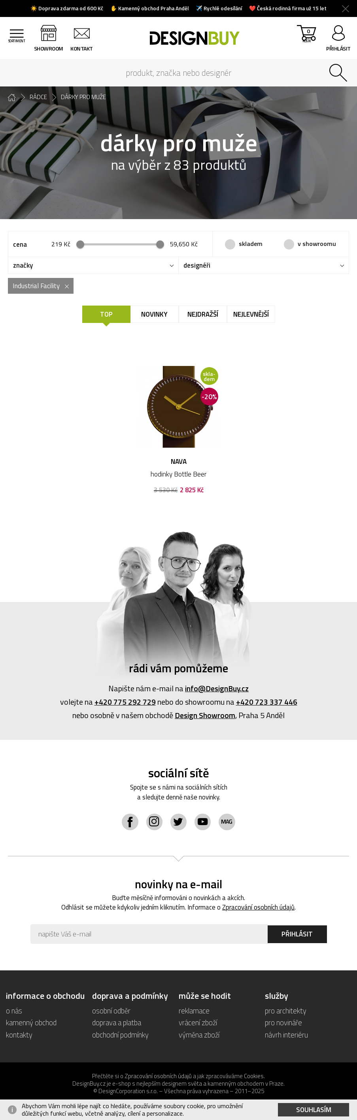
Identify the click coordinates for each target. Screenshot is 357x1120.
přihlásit (338, 48)
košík (305, 40)
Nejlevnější (251, 315)
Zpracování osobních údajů (259, 908)
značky (23, 265)
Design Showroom (205, 715)
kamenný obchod (31, 1023)
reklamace (194, 1011)
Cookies (254, 1076)
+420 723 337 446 (266, 702)
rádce (38, 97)
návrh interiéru (286, 1035)
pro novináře (283, 1023)
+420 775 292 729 (125, 702)
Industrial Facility (36, 286)
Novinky (154, 315)
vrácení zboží (198, 1023)
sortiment (17, 48)
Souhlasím (313, 1110)
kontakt (84, 48)
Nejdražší (202, 315)
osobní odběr (111, 1011)
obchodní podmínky (120, 1035)
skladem (251, 243)
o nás (14, 1011)
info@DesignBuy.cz (217, 689)
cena (20, 244)
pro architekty (285, 1011)
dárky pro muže (83, 97)
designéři (196, 265)
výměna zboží (199, 1035)
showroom (51, 48)
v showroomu (317, 243)
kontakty (19, 1035)
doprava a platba (116, 1023)
